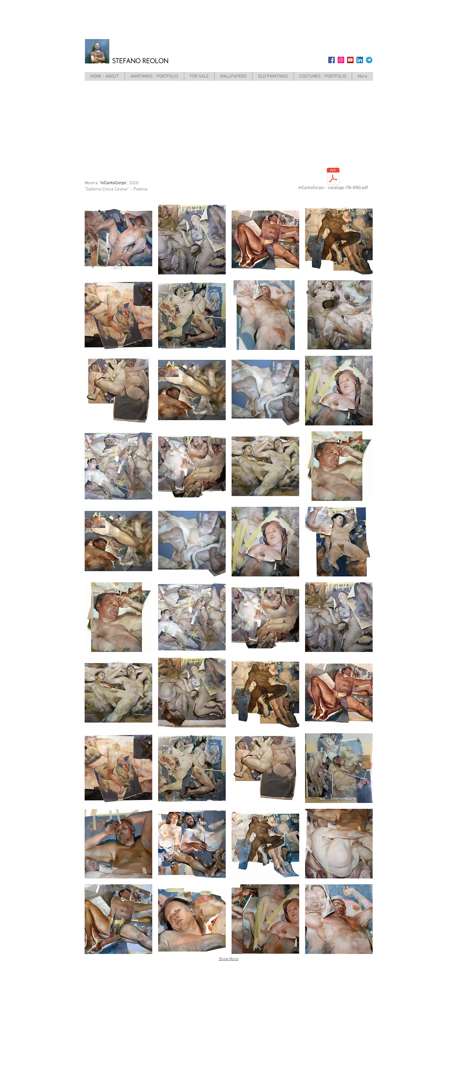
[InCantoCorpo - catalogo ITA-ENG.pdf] (333, 180)
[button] (118, 239)
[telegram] (369, 60)
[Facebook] (331, 60)
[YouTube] (350, 60)
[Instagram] (341, 60)
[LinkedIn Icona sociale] (359, 60)
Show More (228, 959)
